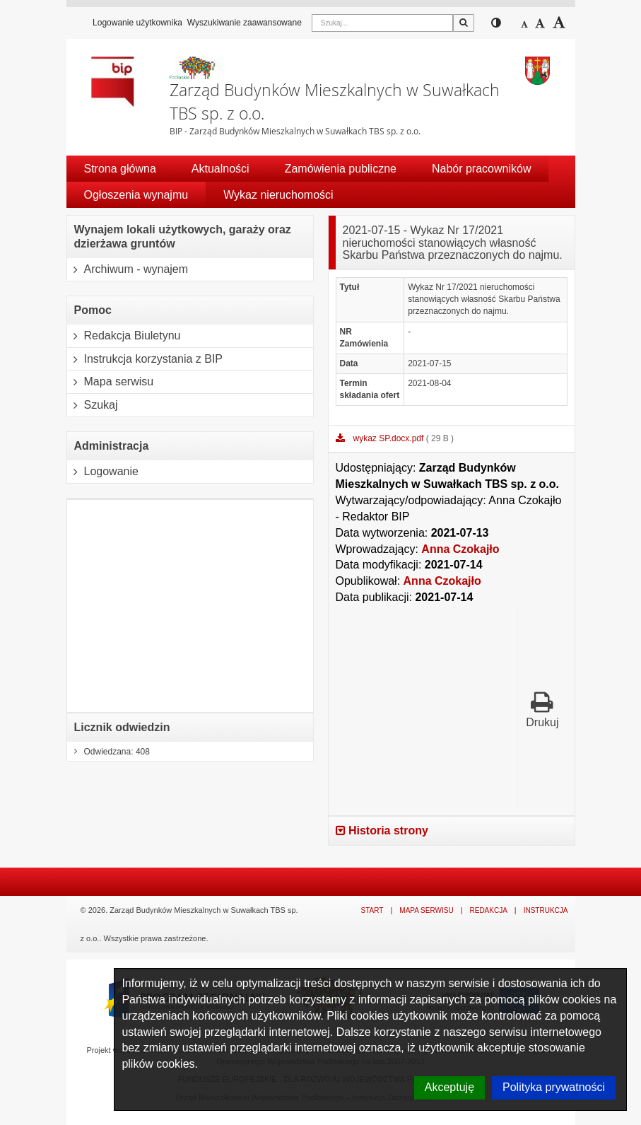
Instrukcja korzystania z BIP (145, 359)
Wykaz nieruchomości (278, 195)
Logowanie (103, 471)
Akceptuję (449, 1087)
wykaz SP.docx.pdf (389, 438)
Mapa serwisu (110, 382)
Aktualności (220, 169)
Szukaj (92, 405)
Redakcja (488, 910)
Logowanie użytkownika (137, 23)
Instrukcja (546, 910)
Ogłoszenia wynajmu (136, 195)
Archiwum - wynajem (128, 269)
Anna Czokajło (460, 549)
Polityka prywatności (553, 1087)
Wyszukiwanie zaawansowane (244, 23)
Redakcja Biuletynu (124, 336)
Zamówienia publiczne (340, 169)
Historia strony (382, 830)
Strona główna (120, 169)
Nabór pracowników (481, 169)
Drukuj (542, 709)
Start (372, 910)
